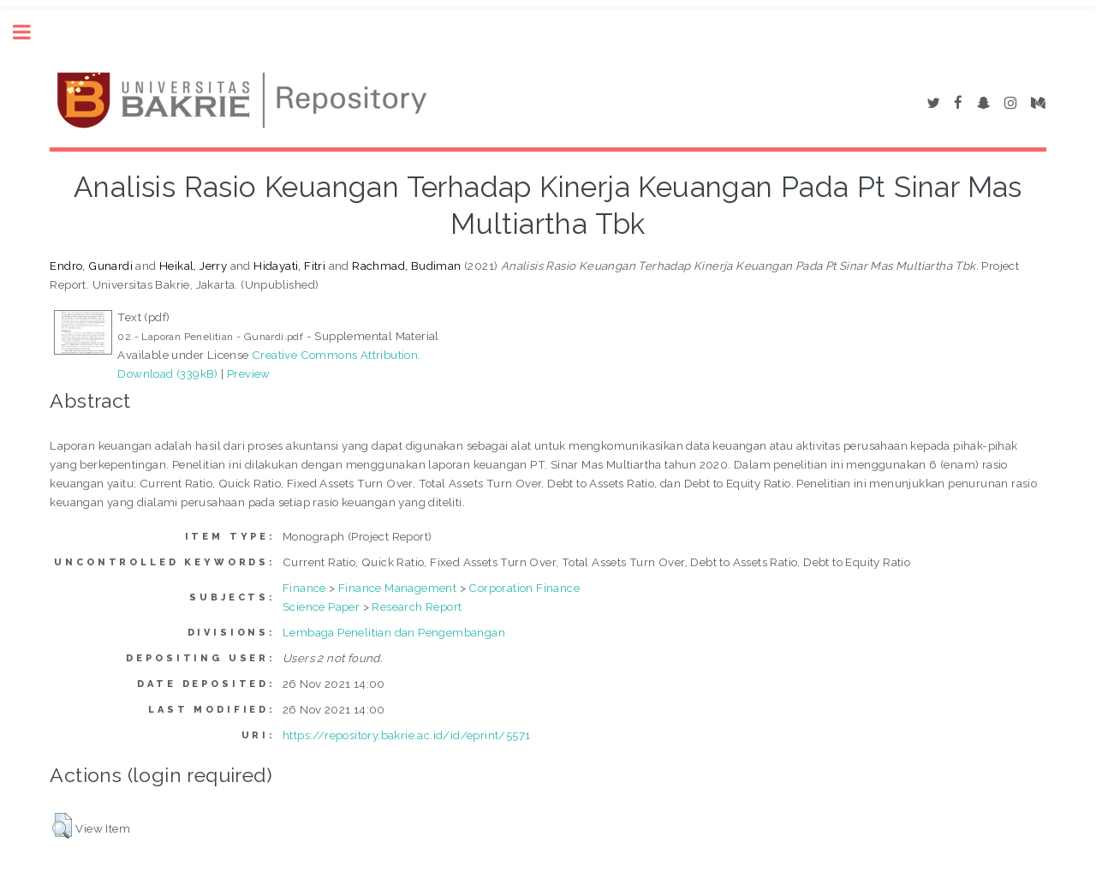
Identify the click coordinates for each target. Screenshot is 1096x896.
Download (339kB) (167, 373)
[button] (62, 826)
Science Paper (321, 606)
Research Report (417, 606)
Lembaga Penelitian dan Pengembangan (394, 632)
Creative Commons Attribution (335, 354)
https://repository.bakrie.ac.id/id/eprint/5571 (406, 735)
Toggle (31, 32)
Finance (304, 587)
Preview (249, 373)
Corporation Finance (524, 587)
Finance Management (397, 587)
